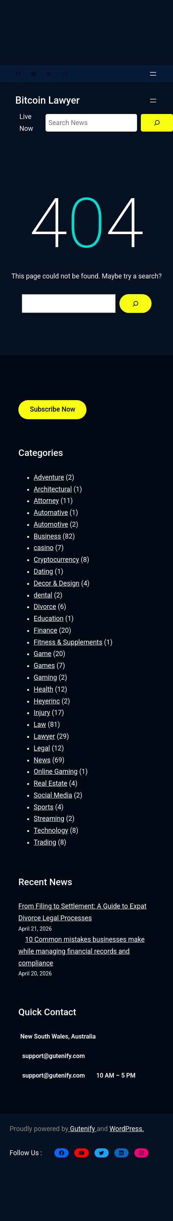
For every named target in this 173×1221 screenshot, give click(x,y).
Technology (51, 830)
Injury (42, 712)
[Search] (157, 123)
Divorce (45, 606)
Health (43, 689)
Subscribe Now (52, 409)
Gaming (45, 677)
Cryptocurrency (56, 559)
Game (42, 654)
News (42, 760)
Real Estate (50, 783)
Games (44, 665)
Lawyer (44, 736)
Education (49, 618)
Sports (44, 807)
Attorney (46, 501)
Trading (45, 842)
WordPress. (126, 1129)
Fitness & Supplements (68, 642)
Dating (43, 571)
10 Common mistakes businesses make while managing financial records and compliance (81, 951)
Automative (51, 512)
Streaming (49, 818)
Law (40, 724)
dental (43, 595)
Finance (45, 630)
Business (47, 536)
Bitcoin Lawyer (47, 100)
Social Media (53, 795)
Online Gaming (56, 771)
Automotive (51, 524)
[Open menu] (153, 73)
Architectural (53, 489)
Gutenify (83, 1129)
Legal (42, 748)
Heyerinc (47, 701)
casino (44, 548)
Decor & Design (57, 583)
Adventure (49, 477)
